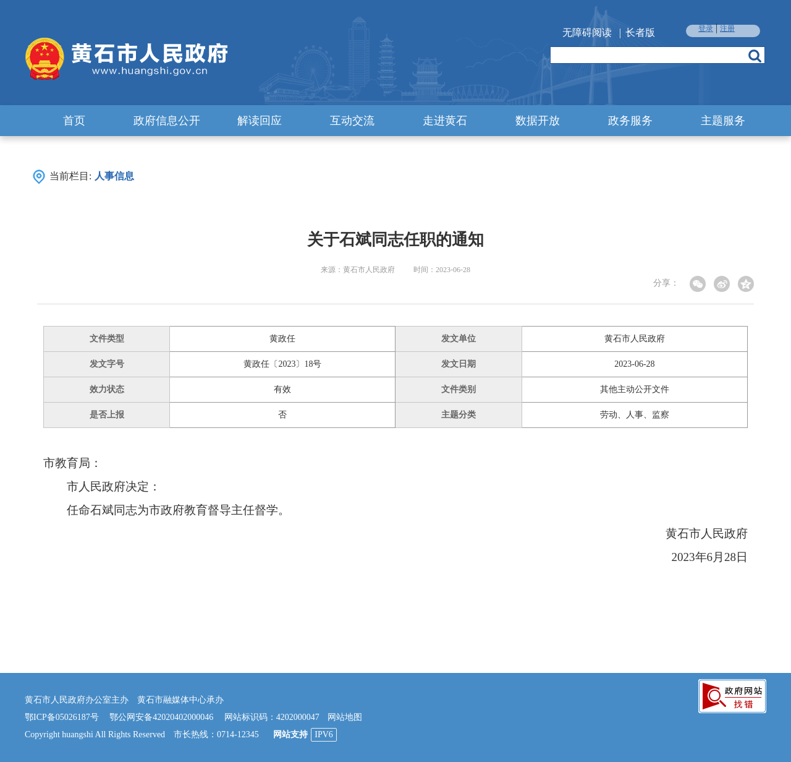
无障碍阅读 (587, 32)
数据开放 (537, 120)
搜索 (755, 55)
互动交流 (352, 120)
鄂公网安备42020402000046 (161, 717)
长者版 (640, 32)
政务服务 (630, 120)
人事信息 (114, 176)
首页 (74, 120)
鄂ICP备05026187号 (62, 717)
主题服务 (723, 120)
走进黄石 (445, 120)
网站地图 (345, 717)
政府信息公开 (166, 120)
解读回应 (259, 120)
